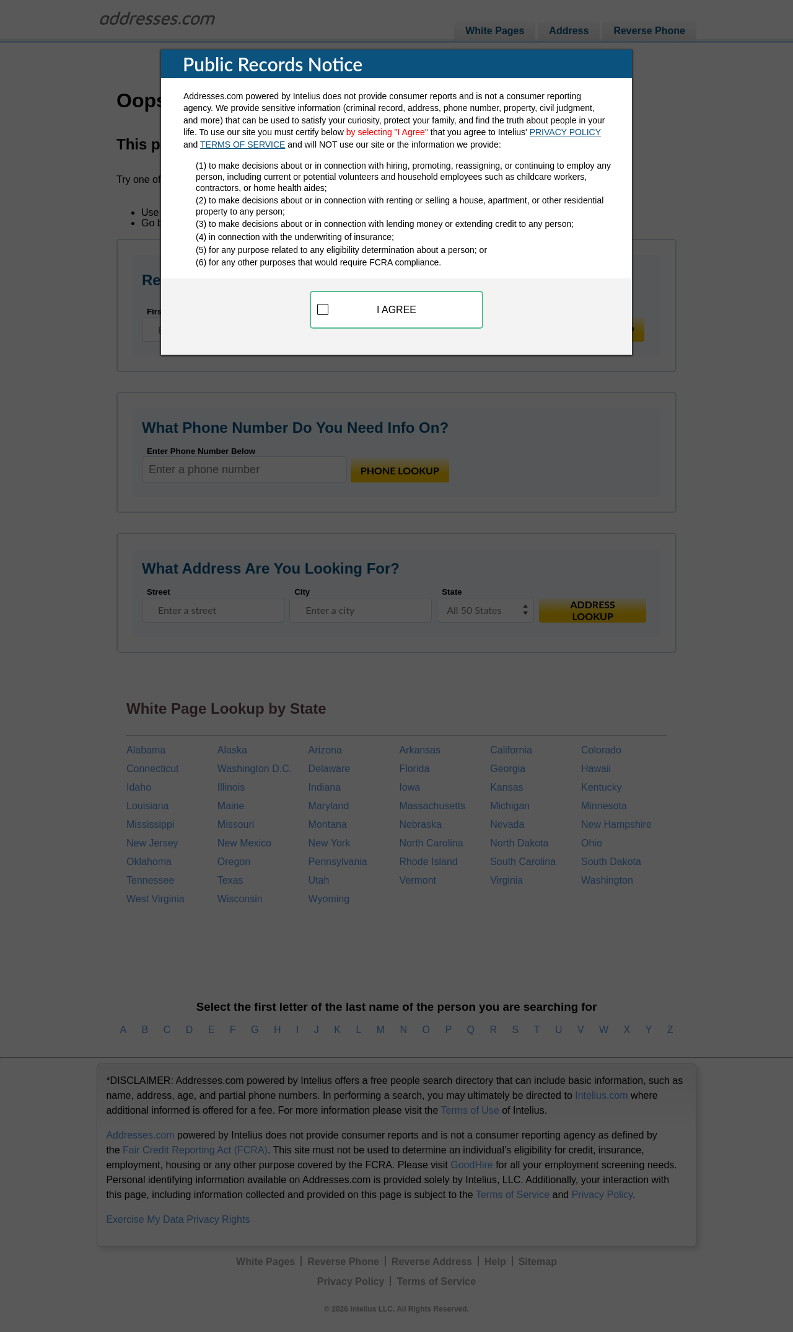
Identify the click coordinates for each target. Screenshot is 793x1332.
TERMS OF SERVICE (242, 144)
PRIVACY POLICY (565, 132)
